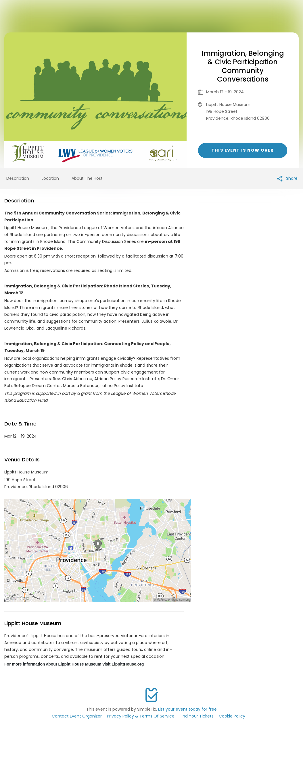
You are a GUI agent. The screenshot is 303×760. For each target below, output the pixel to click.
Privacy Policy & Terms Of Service (140, 716)
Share (287, 178)
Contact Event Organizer (77, 716)
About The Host (87, 178)
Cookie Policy (232, 716)
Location (50, 178)
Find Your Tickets (197, 716)
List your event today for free (187, 709)
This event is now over (243, 150)
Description (17, 178)
